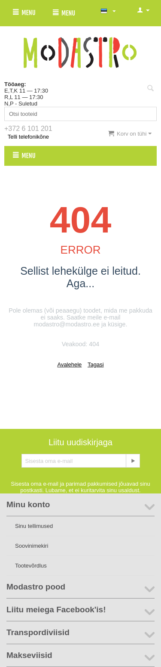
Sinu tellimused (34, 526)
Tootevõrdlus (31, 565)
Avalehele (69, 364)
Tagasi (96, 364)
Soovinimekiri (31, 546)
